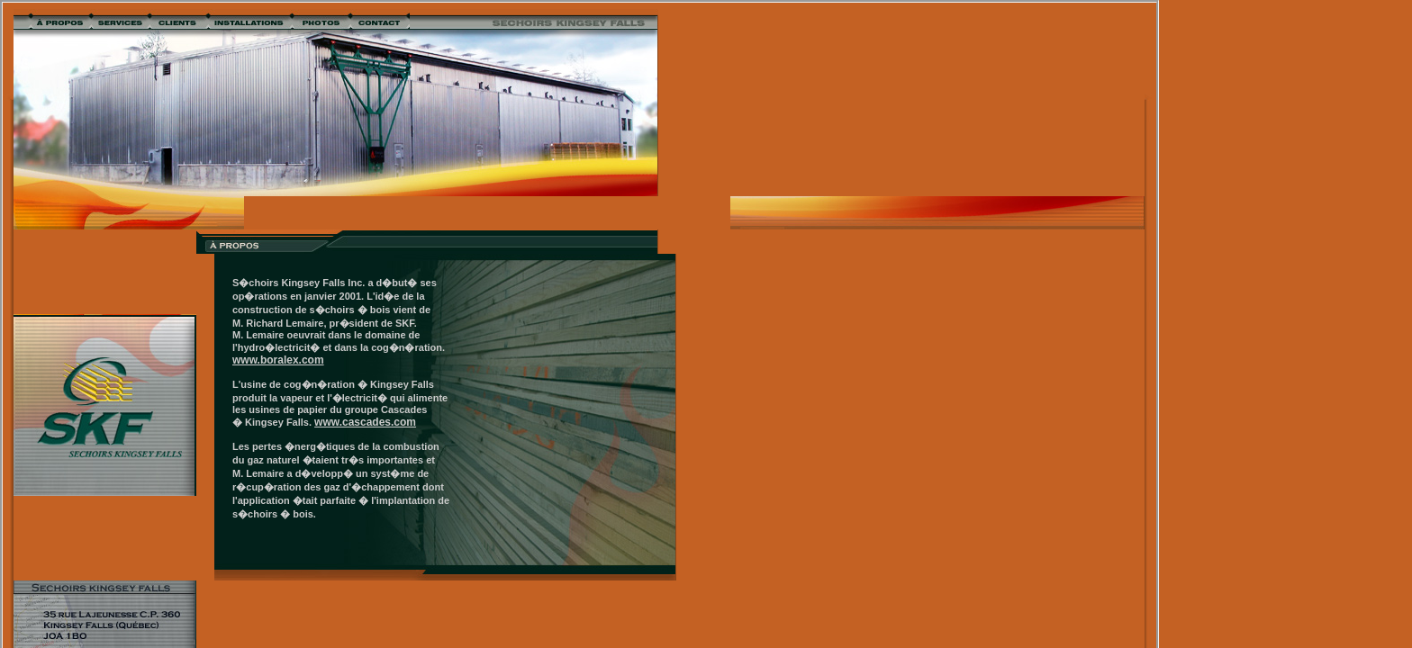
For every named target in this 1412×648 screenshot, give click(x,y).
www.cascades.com (365, 422)
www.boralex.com (278, 360)
